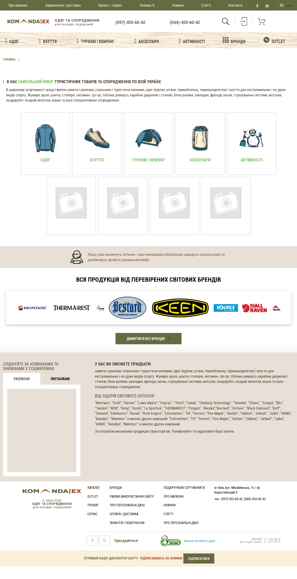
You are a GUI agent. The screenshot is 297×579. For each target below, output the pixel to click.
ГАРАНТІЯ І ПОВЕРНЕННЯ (127, 523)
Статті (206, 5)
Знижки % (147, 5)
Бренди (116, 488)
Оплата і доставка (124, 514)
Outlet (92, 496)
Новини (178, 5)
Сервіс (92, 514)
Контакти (235, 5)
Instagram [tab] (60, 379)
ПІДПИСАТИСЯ (199, 559)
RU (282, 5)
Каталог (93, 488)
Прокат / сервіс (110, 5)
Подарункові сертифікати (184, 488)
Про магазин (18, 5)
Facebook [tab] (22, 379)
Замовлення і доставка (63, 5)
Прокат (93, 505)
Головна (9, 59)
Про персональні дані (127, 505)
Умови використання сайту (132, 496)
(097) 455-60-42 (130, 22)
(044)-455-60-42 (185, 22)
